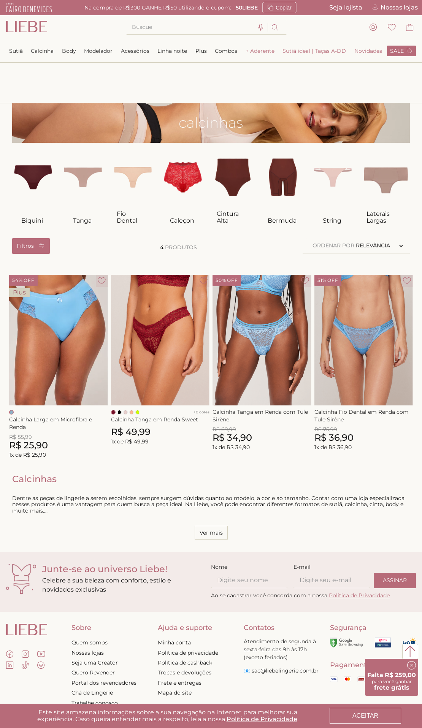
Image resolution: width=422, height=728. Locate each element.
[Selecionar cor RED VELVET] (113, 371)
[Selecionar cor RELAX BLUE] (11, 371)
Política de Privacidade (262, 719)
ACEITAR (365, 715)
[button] (261, 27)
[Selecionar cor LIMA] (137, 371)
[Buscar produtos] (274, 27)
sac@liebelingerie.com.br (285, 630)
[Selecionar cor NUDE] (125, 371)
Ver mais (211, 492)
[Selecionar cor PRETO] (119, 371)
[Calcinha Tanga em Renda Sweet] (160, 326)
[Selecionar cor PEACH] (131, 371)
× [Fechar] (411, 665)
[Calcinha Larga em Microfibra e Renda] (58, 326)
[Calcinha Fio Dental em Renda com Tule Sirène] (363, 326)
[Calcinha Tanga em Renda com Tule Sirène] (262, 326)
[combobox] (206, 27)
